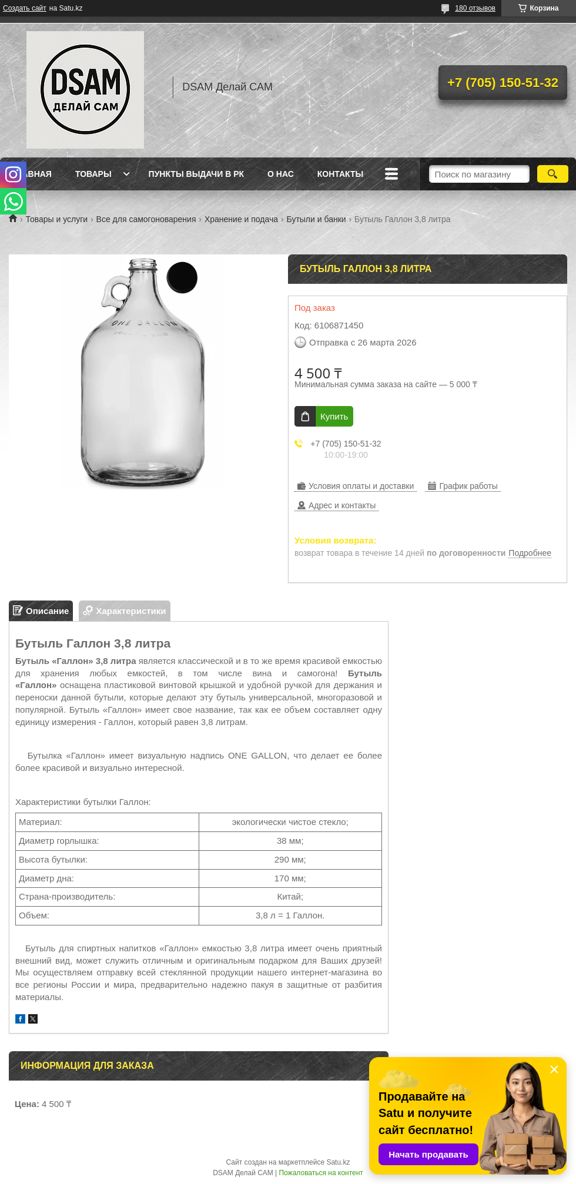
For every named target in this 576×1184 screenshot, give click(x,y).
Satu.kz (338, 1162)
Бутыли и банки (316, 219)
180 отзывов (475, 8)
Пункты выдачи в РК (196, 174)
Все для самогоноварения (146, 219)
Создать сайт (24, 8)
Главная (32, 174)
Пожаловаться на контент (321, 1173)
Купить (334, 416)
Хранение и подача (241, 219)
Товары (93, 174)
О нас (280, 174)
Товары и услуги (56, 219)
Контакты (340, 174)
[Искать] (552, 174)
